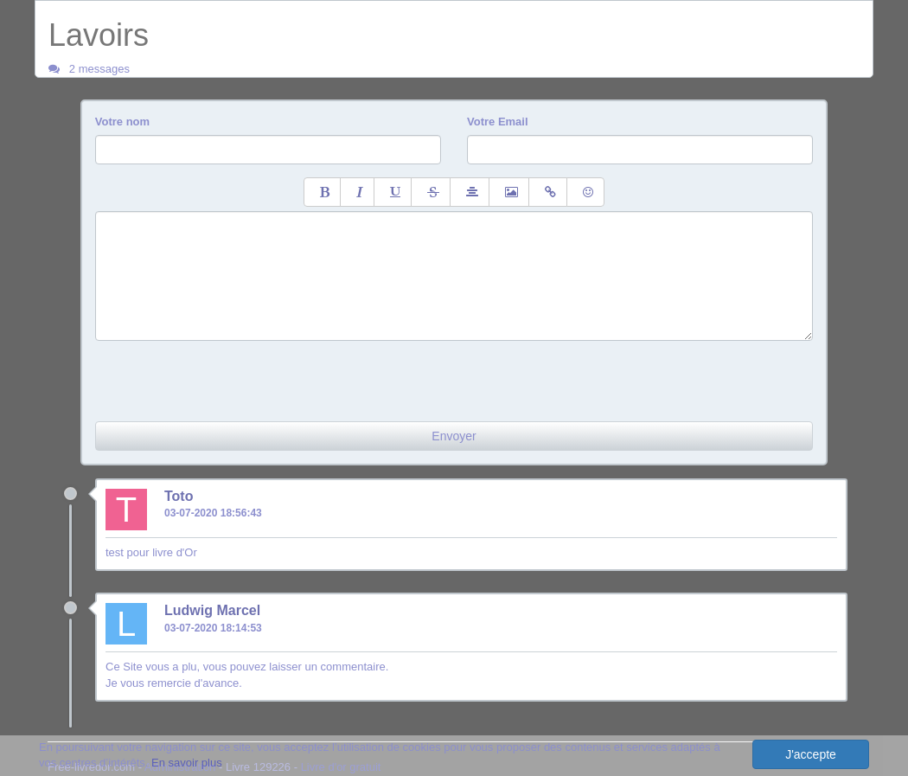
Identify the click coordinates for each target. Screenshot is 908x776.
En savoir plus (186, 762)
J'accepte (810, 754)
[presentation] (226, 374)
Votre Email (497, 121)
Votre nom (122, 121)
